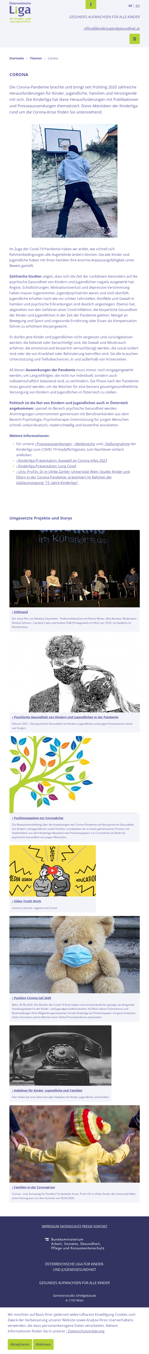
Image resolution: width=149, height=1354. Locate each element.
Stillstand (21, 612)
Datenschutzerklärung (86, 1331)
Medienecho (85, 444)
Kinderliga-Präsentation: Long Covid (47, 466)
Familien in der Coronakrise (34, 1187)
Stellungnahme (117, 444)
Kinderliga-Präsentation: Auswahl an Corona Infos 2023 (62, 460)
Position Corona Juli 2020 (32, 998)
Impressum (50, 1226)
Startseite (16, 58)
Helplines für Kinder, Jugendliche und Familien (48, 1090)
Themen (36, 58)
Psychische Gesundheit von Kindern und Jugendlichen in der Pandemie (66, 717)
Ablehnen (43, 1344)
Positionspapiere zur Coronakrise (38, 818)
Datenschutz (70, 1226)
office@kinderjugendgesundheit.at (112, 28)
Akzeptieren (20, 1344)
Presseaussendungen (54, 444)
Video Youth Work (27, 901)
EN (138, 6)
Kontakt (100, 1226)
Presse (87, 1226)
